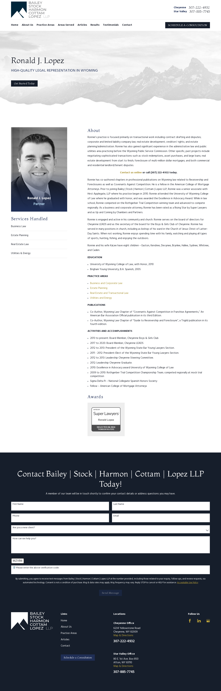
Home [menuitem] (14, 25)
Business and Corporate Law (106, 283)
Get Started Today (24, 83)
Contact (65, 646)
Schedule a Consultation (78, 657)
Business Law (18, 226)
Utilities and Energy (101, 298)
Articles (65, 640)
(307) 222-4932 (160, 173)
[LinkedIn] (199, 621)
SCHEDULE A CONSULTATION (187, 25)
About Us (66, 627)
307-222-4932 (199, 7)
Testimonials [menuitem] (111, 25)
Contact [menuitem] (127, 25)
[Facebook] (190, 621)
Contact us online (131, 173)
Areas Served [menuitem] (66, 25)
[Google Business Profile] (208, 621)
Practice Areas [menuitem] (45, 25)
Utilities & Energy (20, 253)
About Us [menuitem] (27, 25)
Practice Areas (69, 633)
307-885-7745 (199, 11)
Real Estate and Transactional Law (109, 293)
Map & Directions (123, 635)
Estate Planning (19, 235)
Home (64, 621)
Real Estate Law (20, 244)
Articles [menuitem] (82, 25)
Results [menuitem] (94, 25)
